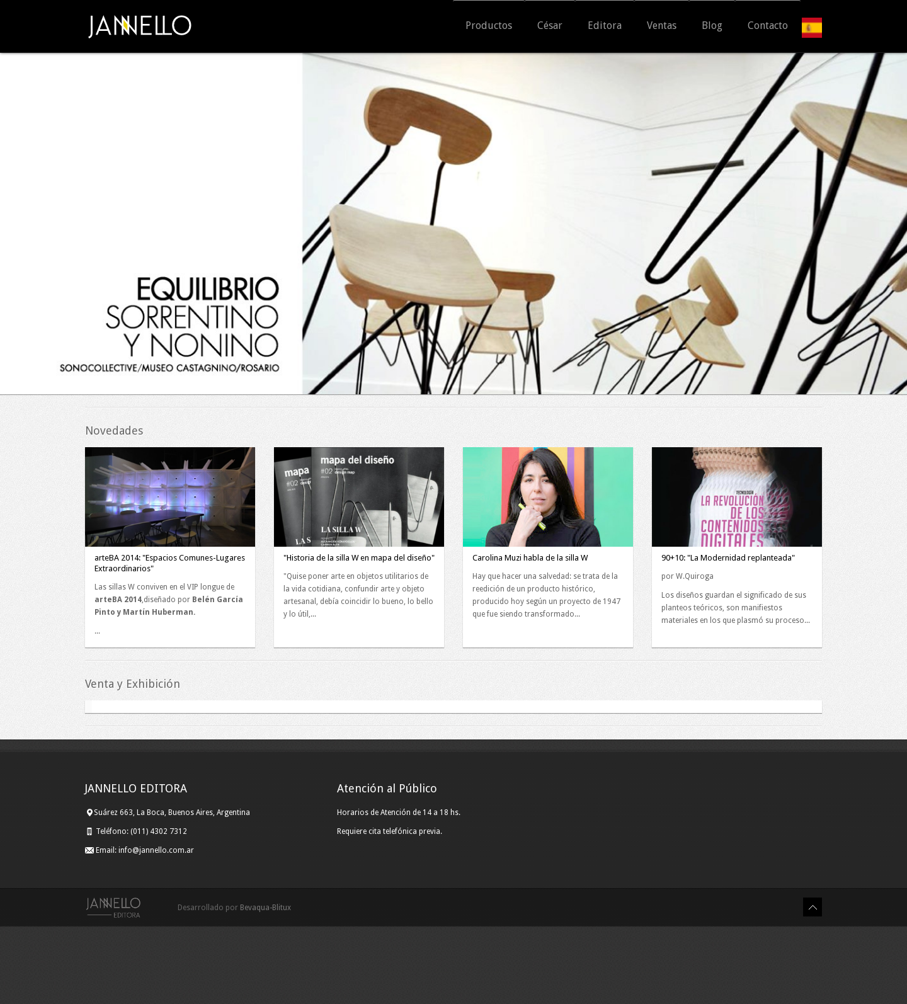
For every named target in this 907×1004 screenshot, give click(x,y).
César (549, 27)
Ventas (661, 27)
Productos (488, 27)
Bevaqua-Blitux (265, 985)
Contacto (768, 27)
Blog (712, 27)
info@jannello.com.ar (156, 928)
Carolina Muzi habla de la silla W (530, 557)
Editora (605, 27)
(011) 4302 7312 (159, 909)
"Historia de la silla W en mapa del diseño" (359, 557)
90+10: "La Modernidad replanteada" (728, 557)
